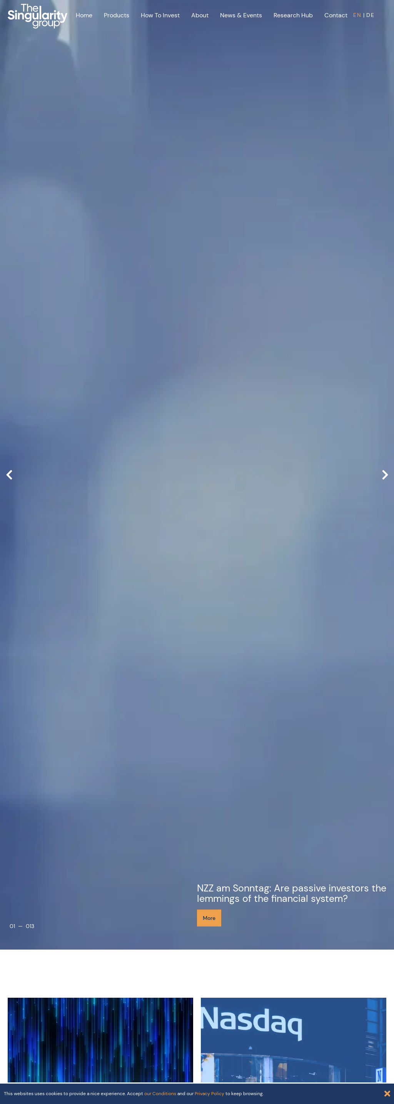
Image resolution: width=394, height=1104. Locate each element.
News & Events (241, 15)
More (209, 918)
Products (116, 15)
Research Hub (293, 15)
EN (357, 15)
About (200, 15)
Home (84, 15)
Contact (335, 15)
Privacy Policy (209, 1094)
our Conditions (160, 1094)
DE (370, 15)
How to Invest (160, 15)
